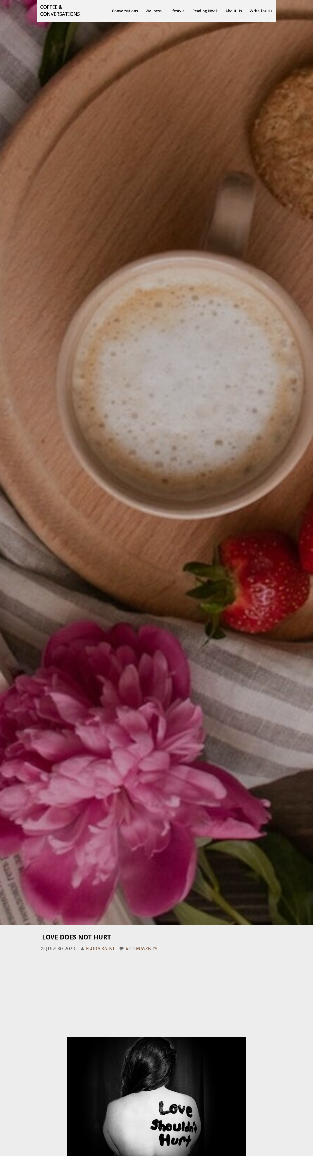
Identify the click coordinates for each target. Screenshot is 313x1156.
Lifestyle (177, 11)
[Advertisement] (156, 989)
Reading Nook (205, 11)
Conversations (125, 11)
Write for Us (261, 11)
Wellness (153, 11)
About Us (233, 11)
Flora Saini (99, 948)
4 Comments (141, 948)
